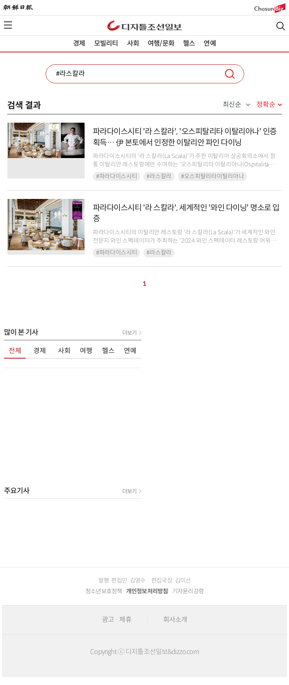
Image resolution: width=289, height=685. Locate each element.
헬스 (189, 43)
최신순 (232, 104)
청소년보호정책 (103, 591)
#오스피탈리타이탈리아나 (212, 176)
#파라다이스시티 (116, 176)
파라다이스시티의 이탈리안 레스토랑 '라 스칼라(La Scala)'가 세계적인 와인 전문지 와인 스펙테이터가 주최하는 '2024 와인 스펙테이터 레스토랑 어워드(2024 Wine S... (184, 241)
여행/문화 (161, 43)
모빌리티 (106, 43)
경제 (79, 43)
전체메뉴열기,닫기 (8, 25)
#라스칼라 (158, 176)
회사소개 (175, 620)
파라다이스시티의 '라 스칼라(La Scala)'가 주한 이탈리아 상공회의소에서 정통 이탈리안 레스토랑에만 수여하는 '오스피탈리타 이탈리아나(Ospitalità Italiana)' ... (184, 164)
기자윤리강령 (188, 591)
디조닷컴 (144, 25)
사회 (133, 43)
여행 (86, 351)
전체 (15, 351)
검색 (280, 26)
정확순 (265, 104)
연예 (210, 43)
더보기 (129, 333)
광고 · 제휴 (116, 620)
